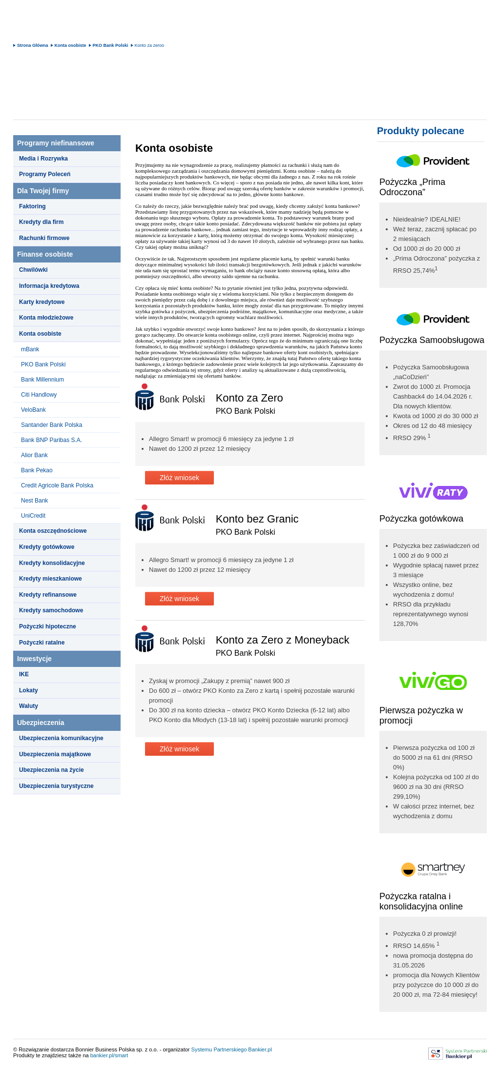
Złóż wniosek (179, 478)
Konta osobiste (70, 45)
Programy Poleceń (44, 174)
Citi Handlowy (39, 394)
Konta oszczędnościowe (53, 530)
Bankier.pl (259, 1049)
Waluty (28, 706)
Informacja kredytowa (49, 285)
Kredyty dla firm (41, 222)
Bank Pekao (37, 470)
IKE (24, 674)
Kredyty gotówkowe (46, 547)
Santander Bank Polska (51, 425)
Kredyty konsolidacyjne (52, 563)
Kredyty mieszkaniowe (50, 578)
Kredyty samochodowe (51, 610)
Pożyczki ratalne (41, 642)
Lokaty (28, 690)
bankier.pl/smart (109, 1055)
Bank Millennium (42, 379)
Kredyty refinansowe (48, 594)
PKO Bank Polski (110, 45)
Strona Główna (32, 45)
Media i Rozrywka (43, 158)
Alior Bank (34, 455)
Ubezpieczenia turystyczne (56, 786)
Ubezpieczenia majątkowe (55, 754)
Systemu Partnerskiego (219, 1049)
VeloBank (33, 409)
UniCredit (33, 515)
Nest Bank (34, 500)
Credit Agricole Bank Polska (57, 485)
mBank (30, 349)
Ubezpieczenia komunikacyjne (61, 738)
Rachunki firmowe (44, 238)
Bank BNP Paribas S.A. (51, 440)
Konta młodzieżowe (46, 317)
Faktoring (32, 206)
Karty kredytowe (41, 302)
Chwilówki (33, 269)
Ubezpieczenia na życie (51, 769)
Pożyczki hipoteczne (47, 626)
